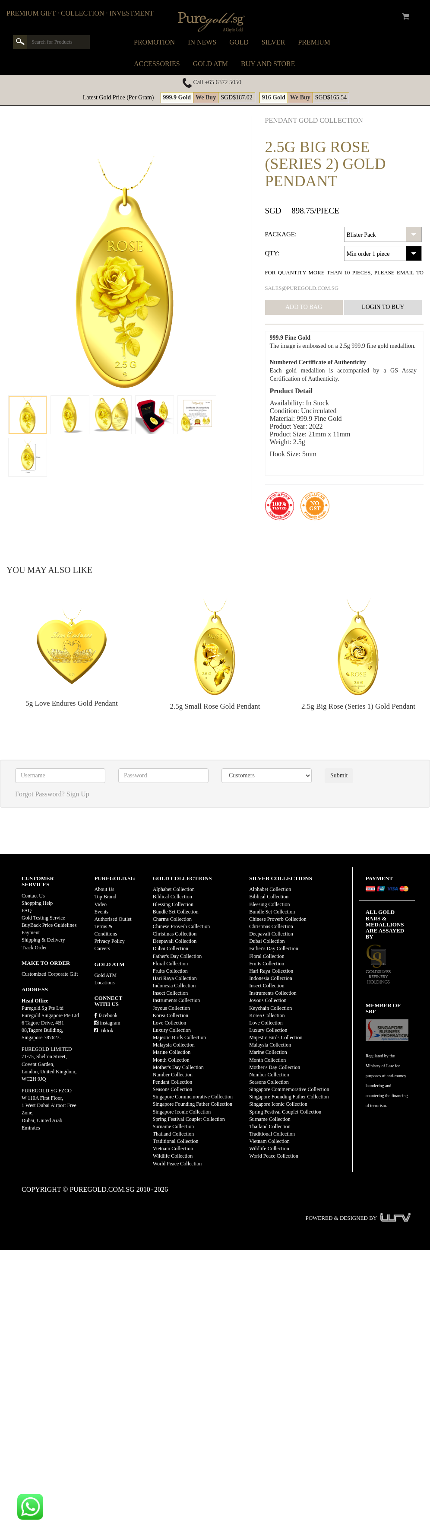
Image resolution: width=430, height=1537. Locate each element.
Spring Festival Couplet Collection (189, 1119)
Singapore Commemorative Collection (193, 1097)
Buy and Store (268, 63)
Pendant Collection (173, 1082)
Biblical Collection (172, 897)
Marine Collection (172, 1052)
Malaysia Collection (174, 1045)
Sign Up (77, 794)
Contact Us (33, 896)
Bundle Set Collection (176, 912)
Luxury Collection (172, 1030)
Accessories (157, 63)
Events (101, 912)
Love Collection (170, 1023)
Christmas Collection (175, 934)
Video (100, 904)
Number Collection (173, 1075)
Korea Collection (170, 1015)
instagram (107, 1023)
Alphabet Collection (174, 889)
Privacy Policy (109, 941)
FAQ (27, 910)
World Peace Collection (177, 1164)
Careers (102, 948)
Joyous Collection (171, 1008)
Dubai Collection (170, 948)
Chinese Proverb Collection (181, 926)
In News (202, 42)
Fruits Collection (170, 971)
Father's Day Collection (177, 956)
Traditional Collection (176, 1141)
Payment (31, 932)
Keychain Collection (270, 1008)
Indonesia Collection (174, 986)
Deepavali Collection (175, 941)
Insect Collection (170, 993)
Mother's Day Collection (178, 1067)
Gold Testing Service (43, 918)
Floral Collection (170, 964)
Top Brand (105, 897)
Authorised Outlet (112, 919)
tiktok (103, 1031)
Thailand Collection (173, 1134)
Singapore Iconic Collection (182, 1112)
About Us (104, 889)
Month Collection (171, 1060)
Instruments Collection (176, 1000)
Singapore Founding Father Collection (192, 1104)
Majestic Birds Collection (179, 1037)
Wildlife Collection (173, 1156)
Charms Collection (172, 919)
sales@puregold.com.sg (301, 288)
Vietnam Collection (173, 1149)
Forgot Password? (40, 794)
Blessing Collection (173, 904)
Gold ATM (210, 63)
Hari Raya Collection (175, 978)
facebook (105, 1015)
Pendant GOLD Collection (314, 120)
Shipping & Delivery (43, 940)
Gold (238, 42)
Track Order (34, 948)
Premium (314, 42)
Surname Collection (173, 1126)
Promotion (154, 42)
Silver (273, 42)
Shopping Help (37, 903)
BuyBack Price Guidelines (49, 925)
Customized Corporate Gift (50, 974)
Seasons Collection (173, 1089)
